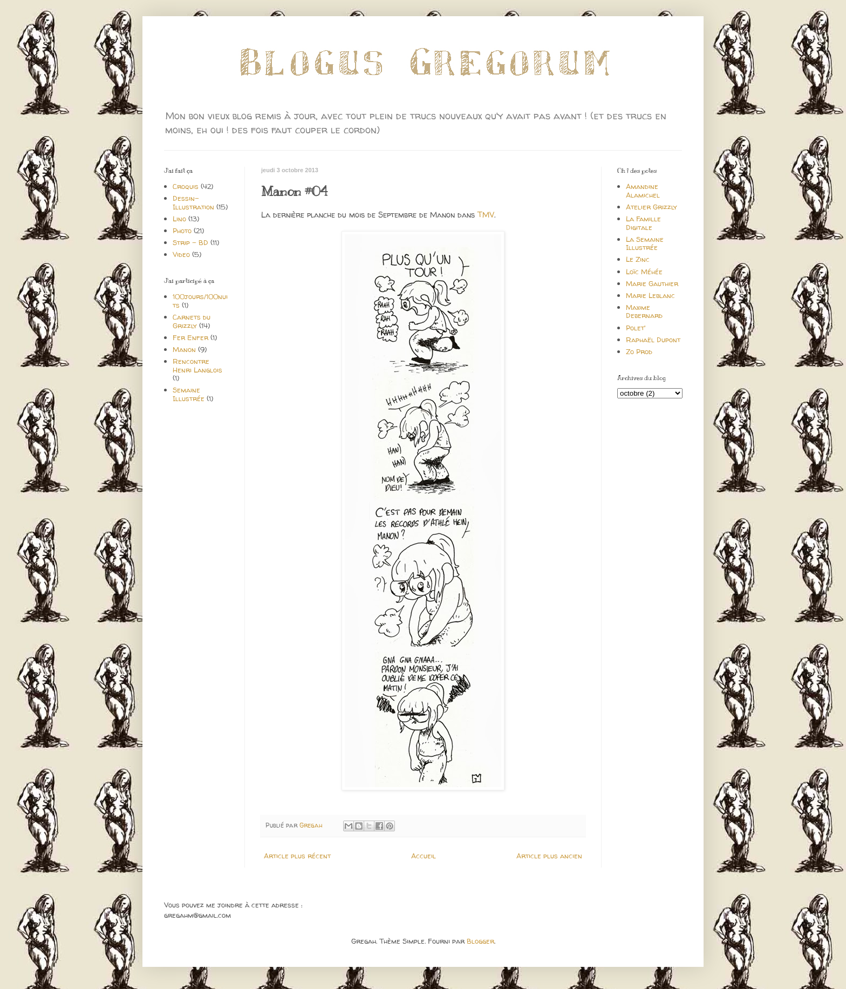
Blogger (480, 941)
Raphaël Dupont (653, 339)
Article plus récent (297, 856)
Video (181, 254)
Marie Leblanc (650, 295)
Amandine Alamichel (643, 190)
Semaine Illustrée (188, 394)
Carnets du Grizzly (191, 321)
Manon (184, 349)
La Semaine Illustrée (645, 243)
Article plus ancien (549, 856)
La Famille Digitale (643, 223)
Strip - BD (190, 242)
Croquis (186, 186)
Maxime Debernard (644, 311)
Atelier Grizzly (651, 207)
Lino (179, 218)
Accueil (423, 856)
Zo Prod (639, 351)
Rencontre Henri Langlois (197, 365)
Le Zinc (638, 259)
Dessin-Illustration (193, 202)
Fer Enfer (190, 337)
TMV (485, 214)
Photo (182, 230)
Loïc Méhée (644, 271)
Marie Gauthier (652, 283)
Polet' (635, 328)
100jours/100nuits (200, 301)
